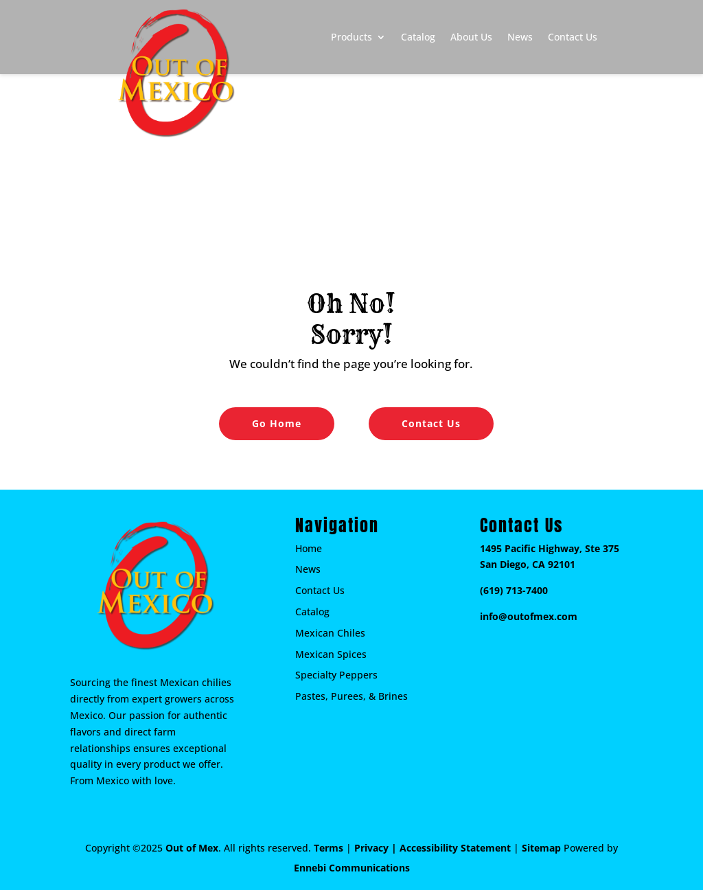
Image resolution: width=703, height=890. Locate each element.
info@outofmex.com (528, 616)
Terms (328, 847)
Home (308, 548)
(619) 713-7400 (514, 590)
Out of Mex (191, 847)
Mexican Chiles (330, 632)
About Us (471, 36)
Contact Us (572, 36)
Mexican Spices (331, 654)
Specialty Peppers (336, 674)
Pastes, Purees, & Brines (351, 696)
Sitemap (541, 847)
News (520, 36)
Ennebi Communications (352, 867)
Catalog (418, 36)
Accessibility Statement (455, 847)
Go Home (276, 423)
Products (351, 36)
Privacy (371, 847)
